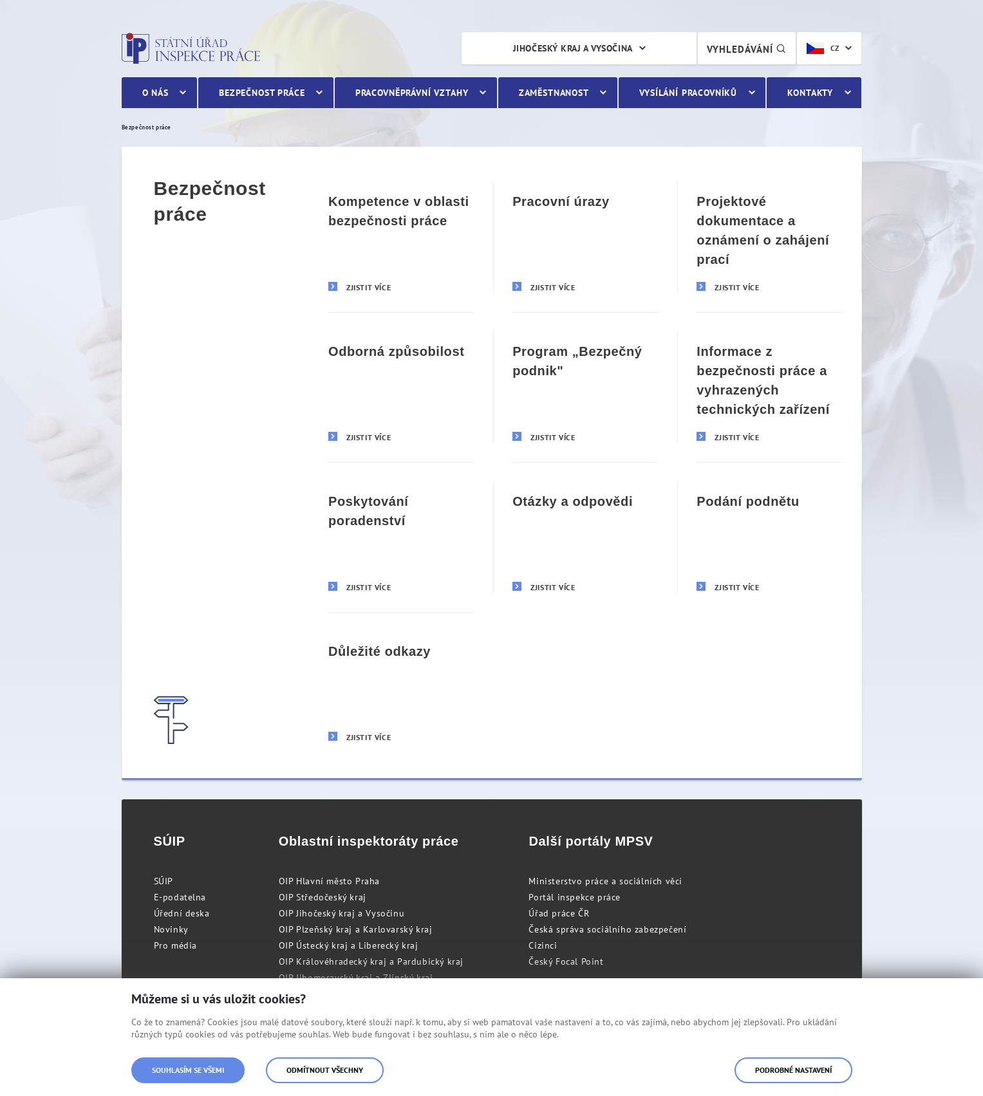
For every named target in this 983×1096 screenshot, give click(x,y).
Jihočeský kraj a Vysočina (573, 48)
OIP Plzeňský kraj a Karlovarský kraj (356, 929)
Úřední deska (182, 913)
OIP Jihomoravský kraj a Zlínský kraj (356, 977)
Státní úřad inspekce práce (191, 48)
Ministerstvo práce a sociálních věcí (605, 881)
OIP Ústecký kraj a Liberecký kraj (348, 945)
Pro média (175, 945)
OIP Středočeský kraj (322, 897)
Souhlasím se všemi (188, 1070)
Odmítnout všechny (324, 1070)
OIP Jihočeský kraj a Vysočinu (341, 913)
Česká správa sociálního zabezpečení (607, 929)
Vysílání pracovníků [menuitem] (688, 92)
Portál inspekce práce (575, 897)
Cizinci (543, 945)
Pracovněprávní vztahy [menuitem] (412, 92)
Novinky (171, 929)
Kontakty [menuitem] (810, 92)
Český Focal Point (566, 961)
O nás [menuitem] (155, 92)
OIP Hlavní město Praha (329, 881)
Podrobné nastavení (793, 1070)
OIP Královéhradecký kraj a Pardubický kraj (371, 961)
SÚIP (163, 881)
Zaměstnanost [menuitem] (554, 92)
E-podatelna (180, 897)
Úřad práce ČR (559, 913)
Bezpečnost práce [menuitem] (261, 92)
